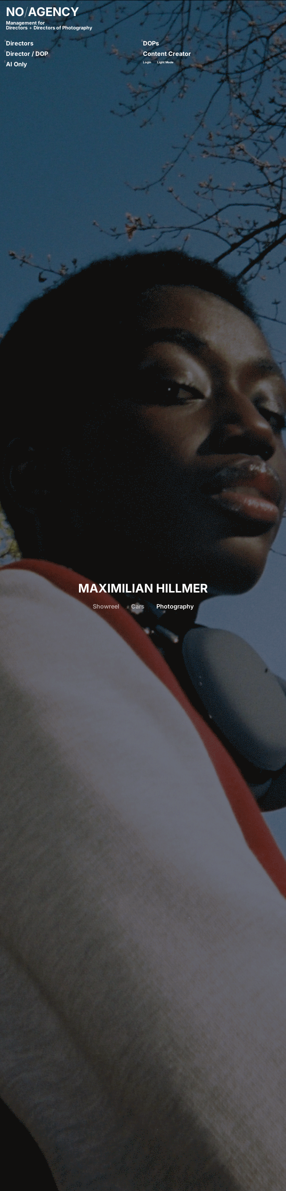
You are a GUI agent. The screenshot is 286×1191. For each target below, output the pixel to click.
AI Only (16, 64)
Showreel (106, 606)
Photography (175, 606)
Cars (137, 606)
